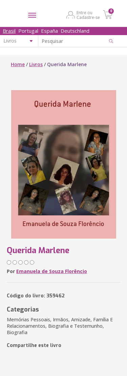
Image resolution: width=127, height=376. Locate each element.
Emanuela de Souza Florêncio (51, 271)
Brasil (9, 30)
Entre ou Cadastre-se (88, 15)
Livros (36, 64)
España (49, 30)
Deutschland (75, 30)
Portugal (28, 30)
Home (18, 64)
